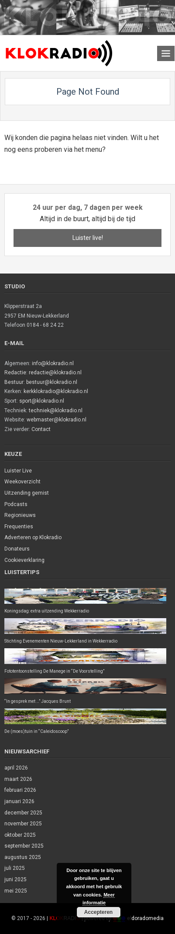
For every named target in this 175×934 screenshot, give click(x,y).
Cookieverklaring (24, 560)
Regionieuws (20, 515)
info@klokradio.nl (53, 363)
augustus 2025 (22, 857)
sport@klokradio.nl (41, 401)
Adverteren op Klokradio (33, 537)
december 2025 (23, 813)
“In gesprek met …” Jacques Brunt (37, 701)
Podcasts (15, 504)
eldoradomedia (145, 918)
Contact (41, 429)
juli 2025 (14, 868)
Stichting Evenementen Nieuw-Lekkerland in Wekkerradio (60, 641)
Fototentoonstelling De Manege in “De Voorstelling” (54, 671)
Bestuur (14, 382)
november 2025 (23, 824)
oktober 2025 (20, 835)
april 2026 (16, 768)
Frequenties (18, 526)
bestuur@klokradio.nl (51, 382)
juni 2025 (15, 879)
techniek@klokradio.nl (55, 410)
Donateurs (17, 549)
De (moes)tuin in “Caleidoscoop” (36, 731)
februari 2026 (20, 790)
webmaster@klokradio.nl (56, 420)
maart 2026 (18, 779)
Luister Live (18, 471)
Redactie (15, 372)
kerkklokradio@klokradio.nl (56, 391)
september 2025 (24, 846)
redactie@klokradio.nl (55, 372)
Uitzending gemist (26, 493)
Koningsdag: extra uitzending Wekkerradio (46, 611)
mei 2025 (15, 891)
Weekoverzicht (22, 482)
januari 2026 (19, 801)
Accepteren (98, 912)
